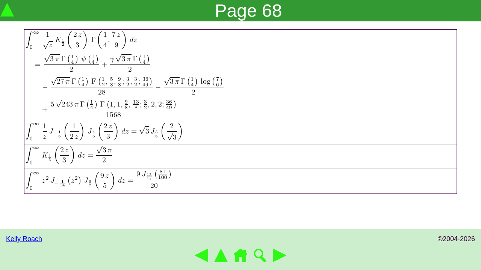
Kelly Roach (24, 239)
